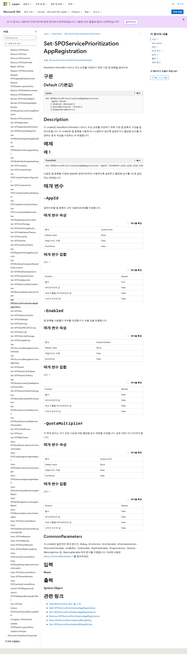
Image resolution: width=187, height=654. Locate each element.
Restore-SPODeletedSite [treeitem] (21, 86)
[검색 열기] (173, 4)
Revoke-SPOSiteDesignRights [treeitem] (24, 94)
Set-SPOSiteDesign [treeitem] (19, 311)
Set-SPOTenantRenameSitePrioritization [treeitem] (25, 391)
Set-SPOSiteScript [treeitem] (19, 323)
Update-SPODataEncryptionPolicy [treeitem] (22, 617)
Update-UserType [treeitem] (18, 623)
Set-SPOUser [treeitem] (16, 425)
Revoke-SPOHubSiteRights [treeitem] (22, 90)
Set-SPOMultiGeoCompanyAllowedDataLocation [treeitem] (24, 256)
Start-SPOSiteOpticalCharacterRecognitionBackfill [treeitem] (25, 521)
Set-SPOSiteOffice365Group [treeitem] (23, 319)
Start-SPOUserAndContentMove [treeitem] (23, 547)
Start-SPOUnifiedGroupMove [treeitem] (24, 541)
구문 (155, 39)
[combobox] (20, 37)
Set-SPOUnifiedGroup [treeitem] (20, 421)
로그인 (180, 3)
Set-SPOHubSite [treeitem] (18, 232)
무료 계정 (177, 11)
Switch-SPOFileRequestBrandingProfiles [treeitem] (24, 588)
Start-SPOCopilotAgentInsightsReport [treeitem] (25, 448)
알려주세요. (131, 21)
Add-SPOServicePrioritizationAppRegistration (72, 607)
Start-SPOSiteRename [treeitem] (20, 528)
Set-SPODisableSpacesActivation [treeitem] (23, 210)
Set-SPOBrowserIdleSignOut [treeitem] (23, 122)
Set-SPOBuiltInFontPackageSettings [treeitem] (24, 142)
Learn (46, 33)
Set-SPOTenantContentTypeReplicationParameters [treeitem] (25, 375)
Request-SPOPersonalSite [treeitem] (22, 62)
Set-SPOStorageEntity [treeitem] (20, 332)
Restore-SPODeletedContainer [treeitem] (24, 82)
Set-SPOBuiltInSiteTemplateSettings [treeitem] (25, 151)
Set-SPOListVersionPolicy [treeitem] (22, 236)
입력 (155, 54)
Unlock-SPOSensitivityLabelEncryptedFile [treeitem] (25, 603)
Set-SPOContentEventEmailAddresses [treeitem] (25, 185)
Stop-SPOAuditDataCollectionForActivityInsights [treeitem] (25, 556)
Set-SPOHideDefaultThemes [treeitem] (23, 224)
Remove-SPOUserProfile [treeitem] (21, 54)
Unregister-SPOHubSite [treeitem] (21, 611)
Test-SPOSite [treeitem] (16, 595)
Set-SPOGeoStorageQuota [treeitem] (23, 220)
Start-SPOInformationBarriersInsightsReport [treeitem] (25, 483)
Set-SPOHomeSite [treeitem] (19, 228)
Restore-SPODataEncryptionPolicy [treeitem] (22, 76)
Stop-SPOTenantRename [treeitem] (22, 568)
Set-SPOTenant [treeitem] (17, 359)
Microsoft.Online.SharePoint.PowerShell (81, 33)
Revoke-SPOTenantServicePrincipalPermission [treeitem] (25, 103)
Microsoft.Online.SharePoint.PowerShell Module (70, 60)
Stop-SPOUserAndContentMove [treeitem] (23, 574)
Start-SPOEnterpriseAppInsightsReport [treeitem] (25, 471)
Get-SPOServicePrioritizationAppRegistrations (72, 611)
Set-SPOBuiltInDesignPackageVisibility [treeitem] (25, 131)
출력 (155, 58)
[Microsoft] (5, 4)
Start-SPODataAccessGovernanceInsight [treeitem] (25, 460)
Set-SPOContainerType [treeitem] (21, 161)
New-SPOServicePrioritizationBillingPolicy (70, 620)
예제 (155, 47)
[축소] (36, 31)
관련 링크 (156, 62)
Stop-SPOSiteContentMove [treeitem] (23, 564)
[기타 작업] (140, 33)
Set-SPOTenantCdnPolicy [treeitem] (22, 367)
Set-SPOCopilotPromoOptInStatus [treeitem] (24, 194)
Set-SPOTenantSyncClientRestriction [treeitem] (24, 402)
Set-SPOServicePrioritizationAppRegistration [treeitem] (24, 295)
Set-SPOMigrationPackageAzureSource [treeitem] (24, 244)
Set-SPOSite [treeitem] (16, 303)
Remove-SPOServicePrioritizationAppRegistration (74, 616)
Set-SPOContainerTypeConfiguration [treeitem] (24, 169)
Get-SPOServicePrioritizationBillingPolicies (70, 624)
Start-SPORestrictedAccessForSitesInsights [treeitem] (24, 505)
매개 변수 (157, 50)
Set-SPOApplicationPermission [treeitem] (24, 118)
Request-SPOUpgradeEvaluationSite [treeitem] (23, 68)
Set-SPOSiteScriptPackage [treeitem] (22, 328)
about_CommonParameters (57, 556)
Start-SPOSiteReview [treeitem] (20, 532)
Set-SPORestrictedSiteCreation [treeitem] (24, 276)
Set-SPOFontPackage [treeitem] (20, 215)
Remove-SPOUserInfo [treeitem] (20, 50)
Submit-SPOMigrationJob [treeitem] (22, 580)
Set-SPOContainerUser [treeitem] (21, 177)
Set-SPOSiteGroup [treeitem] (19, 315)
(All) (47, 262)
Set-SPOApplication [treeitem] (19, 114)
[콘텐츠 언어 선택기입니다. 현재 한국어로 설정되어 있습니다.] (9, 649)
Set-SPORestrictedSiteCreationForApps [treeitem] (25, 284)
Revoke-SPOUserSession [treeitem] (22, 110)
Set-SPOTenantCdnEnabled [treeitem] (23, 363)
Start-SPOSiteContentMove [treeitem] (23, 512)
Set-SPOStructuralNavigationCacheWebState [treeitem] (25, 351)
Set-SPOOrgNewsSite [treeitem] (20, 272)
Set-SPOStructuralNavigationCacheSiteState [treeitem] (25, 340)
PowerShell (56, 33)
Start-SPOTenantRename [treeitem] (22, 536)
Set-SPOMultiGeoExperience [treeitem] (23, 263)
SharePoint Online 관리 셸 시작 (65, 603)
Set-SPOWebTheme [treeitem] (19, 429)
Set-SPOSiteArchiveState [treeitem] (22, 307)
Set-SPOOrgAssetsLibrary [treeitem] (22, 267)
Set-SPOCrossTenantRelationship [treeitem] (23, 202)
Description (157, 43)
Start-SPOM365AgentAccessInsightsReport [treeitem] (24, 494)
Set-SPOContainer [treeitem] (19, 157)
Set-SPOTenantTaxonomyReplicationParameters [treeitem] (24, 413)
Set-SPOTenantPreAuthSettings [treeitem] (25, 382)
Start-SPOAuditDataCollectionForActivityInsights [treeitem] (25, 437)
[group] (93, 166)
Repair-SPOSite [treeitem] (17, 58)
